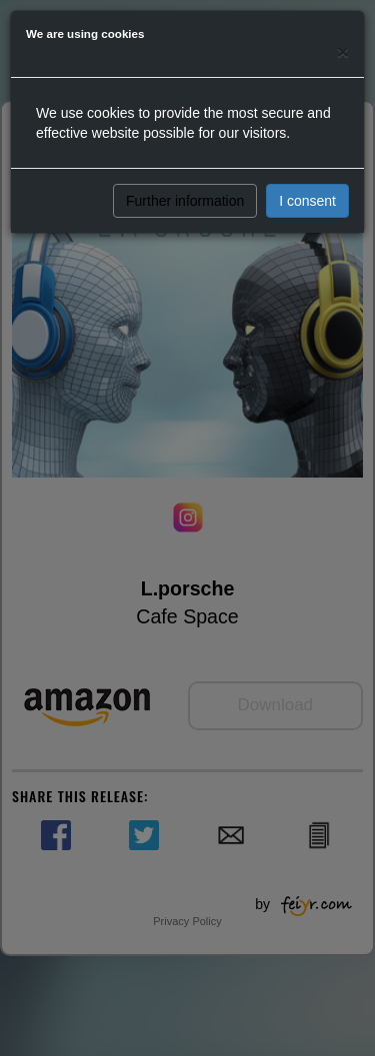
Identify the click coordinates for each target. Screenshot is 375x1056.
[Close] (343, 51)
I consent (307, 201)
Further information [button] (185, 201)
